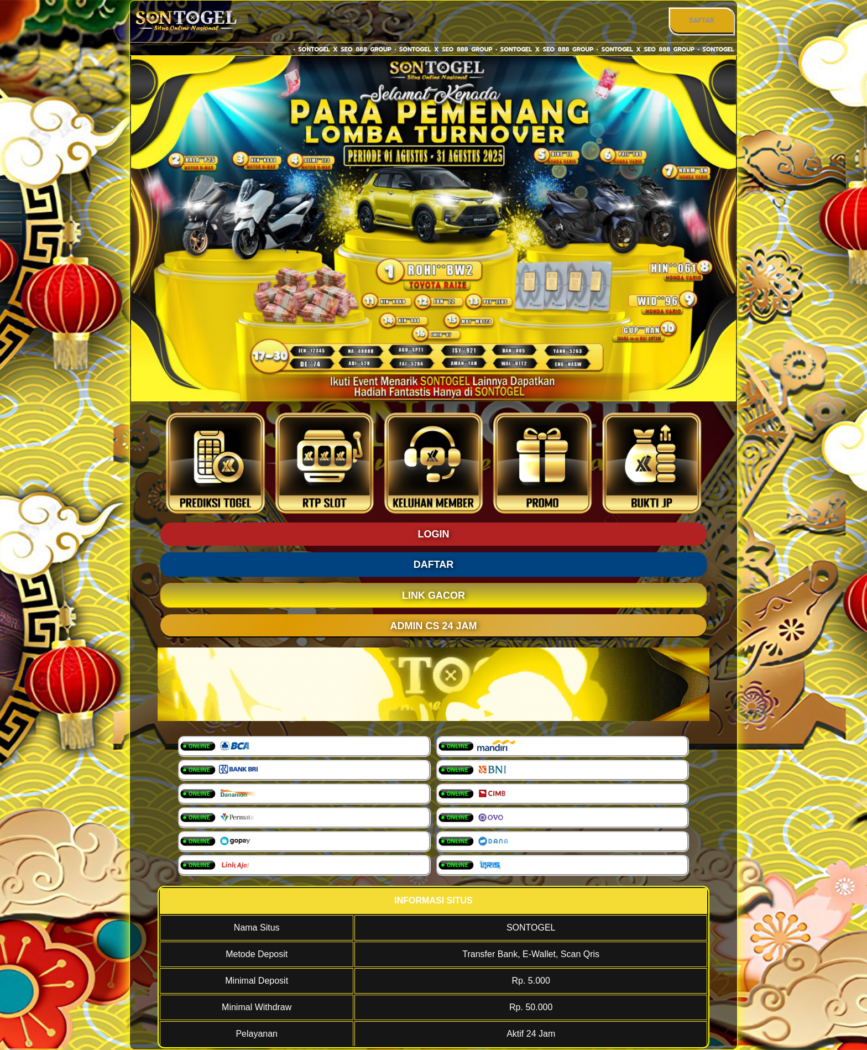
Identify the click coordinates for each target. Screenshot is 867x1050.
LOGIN (434, 534)
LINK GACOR (433, 595)
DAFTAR (701, 20)
